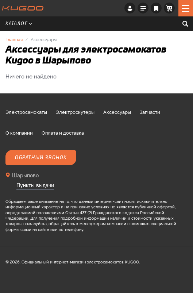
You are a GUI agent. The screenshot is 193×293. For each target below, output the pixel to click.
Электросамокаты (26, 111)
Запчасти (150, 111)
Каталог (18, 24)
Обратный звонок (41, 157)
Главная (14, 39)
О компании (19, 132)
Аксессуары (117, 111)
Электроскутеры (75, 111)
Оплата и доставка (63, 132)
